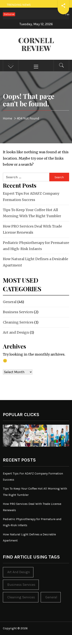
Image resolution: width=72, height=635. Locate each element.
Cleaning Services (18, 322)
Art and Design (16, 332)
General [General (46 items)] (51, 597)
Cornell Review (36, 44)
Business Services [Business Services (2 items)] (21, 585)
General (10, 302)
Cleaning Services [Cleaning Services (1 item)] (21, 597)
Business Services (18, 312)
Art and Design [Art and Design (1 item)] (18, 572)
